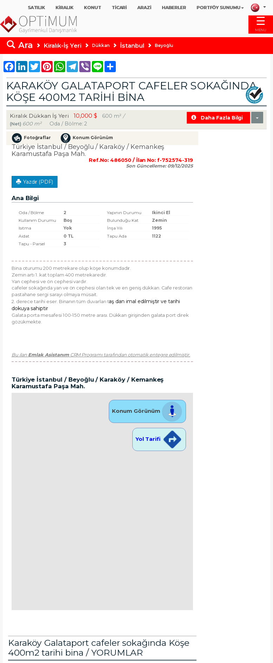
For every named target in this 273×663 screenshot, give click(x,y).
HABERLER (174, 7)
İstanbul (132, 45)
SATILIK (36, 7)
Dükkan (101, 45)
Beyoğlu (164, 45)
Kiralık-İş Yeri (62, 45)
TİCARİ (119, 7)
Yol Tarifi (158, 439)
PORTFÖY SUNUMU (220, 7)
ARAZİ (144, 7)
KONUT (92, 7)
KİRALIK (64, 7)
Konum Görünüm (147, 411)
